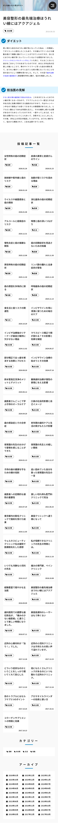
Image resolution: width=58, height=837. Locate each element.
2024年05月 (30, 800)
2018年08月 (30, 823)
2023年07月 (46, 809)
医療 (10, 763)
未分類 (10, 31)
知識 (36, 763)
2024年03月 (14, 805)
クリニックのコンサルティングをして (18, 60)
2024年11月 (46, 791)
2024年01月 (46, 805)
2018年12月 (14, 819)
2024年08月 (30, 796)
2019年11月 (30, 814)
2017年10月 (46, 828)
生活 (28, 763)
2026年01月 (14, 787)
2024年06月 (14, 800)
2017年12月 (30, 828)
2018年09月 (14, 823)
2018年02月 (14, 828)
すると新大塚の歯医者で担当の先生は (18, 97)
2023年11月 (30, 809)
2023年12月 (14, 809)
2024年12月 (30, 791)
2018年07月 (46, 823)
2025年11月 (46, 787)
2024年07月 (46, 796)
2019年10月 (46, 814)
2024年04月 (46, 800)
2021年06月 (14, 814)
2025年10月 (14, 791)
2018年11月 (30, 819)
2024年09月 (14, 796)
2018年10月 (46, 819)
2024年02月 (30, 805)
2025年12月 (30, 787)
